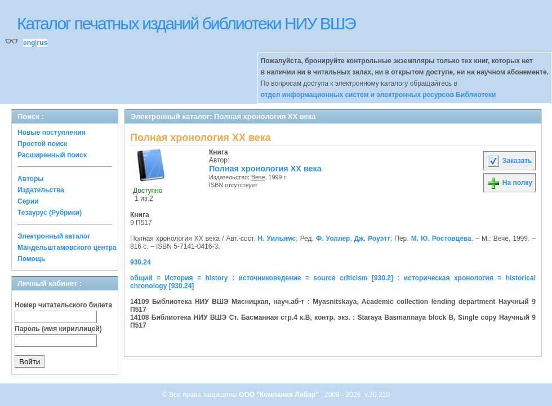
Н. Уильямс (276, 238)
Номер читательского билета (63, 305)
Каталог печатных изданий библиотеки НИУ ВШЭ (186, 23)
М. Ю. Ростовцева (441, 238)
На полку (509, 183)
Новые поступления (51, 132)
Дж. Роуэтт (372, 238)
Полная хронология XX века (265, 168)
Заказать (509, 161)
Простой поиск (42, 144)
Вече (258, 177)
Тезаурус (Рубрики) (49, 213)
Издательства (40, 190)
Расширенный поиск (52, 155)
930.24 (140, 262)
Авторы (30, 179)
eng (29, 43)
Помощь (31, 259)
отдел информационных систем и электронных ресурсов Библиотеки (378, 95)
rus (42, 43)
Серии (27, 201)
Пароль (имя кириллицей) (58, 329)
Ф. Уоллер (333, 238)
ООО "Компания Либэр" (279, 395)
